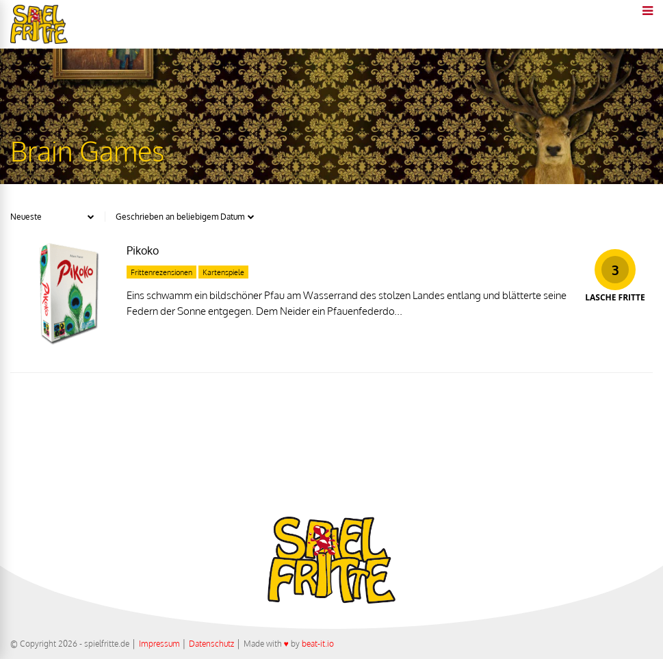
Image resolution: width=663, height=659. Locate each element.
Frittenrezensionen (161, 272)
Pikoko (143, 250)
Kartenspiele (223, 272)
